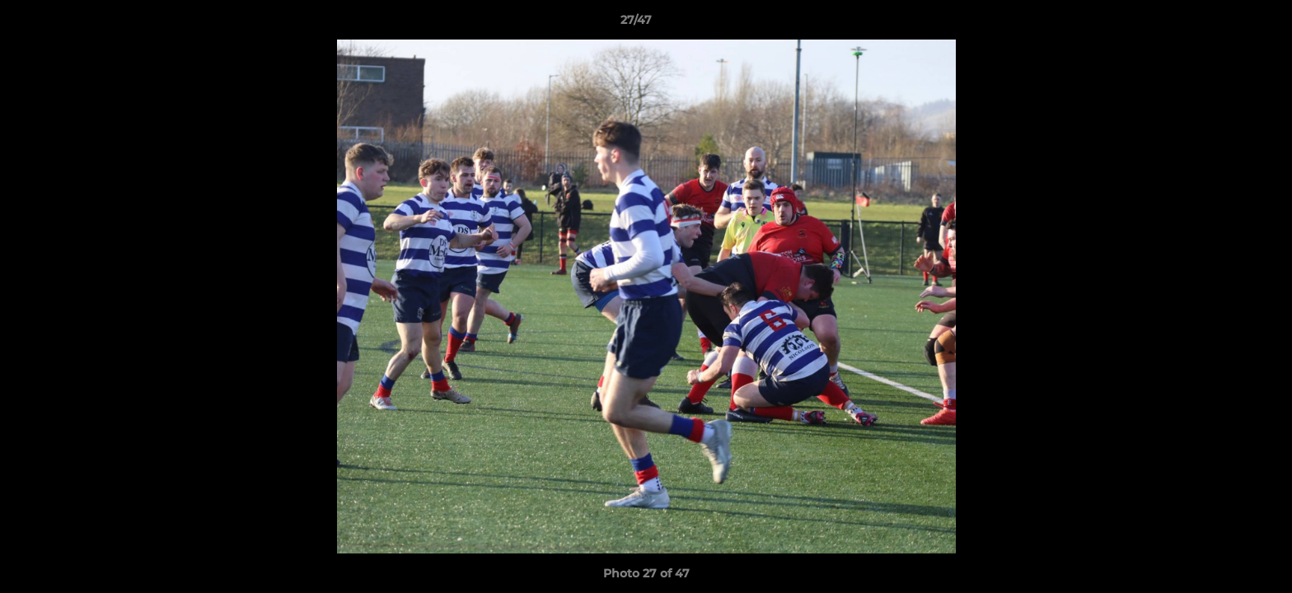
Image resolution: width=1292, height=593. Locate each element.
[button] (1223, 23)
